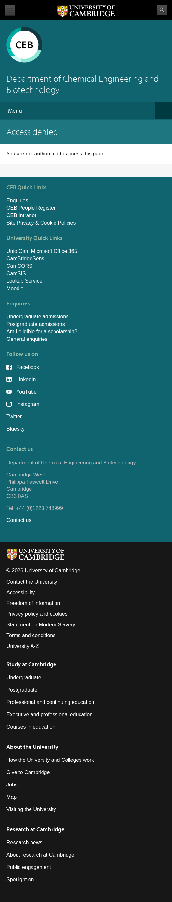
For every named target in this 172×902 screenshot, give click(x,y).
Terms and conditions (30, 635)
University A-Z (22, 646)
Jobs (12, 784)
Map (11, 797)
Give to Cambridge (28, 772)
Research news (24, 842)
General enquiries (26, 339)
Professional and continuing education (50, 702)
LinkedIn (26, 379)
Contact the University (31, 582)
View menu (10, 10)
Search (162, 10)
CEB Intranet (21, 215)
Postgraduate (21, 690)
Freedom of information (33, 603)
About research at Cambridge (40, 855)
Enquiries (17, 200)
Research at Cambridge (35, 829)
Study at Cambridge (31, 664)
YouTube (26, 392)
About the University (32, 746)
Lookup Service (24, 281)
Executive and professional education (49, 714)
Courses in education (30, 727)
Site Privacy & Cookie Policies (41, 223)
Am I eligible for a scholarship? (41, 331)
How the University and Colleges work (50, 760)
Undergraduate (23, 677)
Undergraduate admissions (37, 316)
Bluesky (15, 429)
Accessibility (20, 592)
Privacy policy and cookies (37, 614)
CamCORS (19, 266)
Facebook (27, 367)
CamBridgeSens (25, 258)
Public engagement (28, 867)
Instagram (27, 404)
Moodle (14, 288)
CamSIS (16, 273)
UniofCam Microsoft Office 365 (41, 251)
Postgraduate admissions (35, 324)
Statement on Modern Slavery (40, 624)
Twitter (14, 416)
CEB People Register (30, 208)
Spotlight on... (22, 879)
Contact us (18, 520)
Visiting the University (31, 809)
